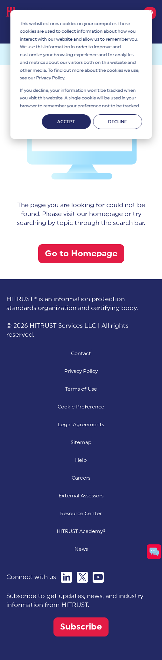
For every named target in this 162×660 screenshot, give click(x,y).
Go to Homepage (81, 253)
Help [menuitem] (81, 460)
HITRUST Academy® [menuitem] (81, 531)
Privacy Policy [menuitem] (81, 371)
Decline (117, 121)
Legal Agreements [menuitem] (81, 424)
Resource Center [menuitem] (81, 513)
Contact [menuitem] (81, 353)
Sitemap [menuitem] (81, 442)
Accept (66, 121)
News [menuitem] (81, 549)
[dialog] (81, 74)
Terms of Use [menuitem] (81, 389)
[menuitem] (81, 407)
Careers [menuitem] (81, 478)
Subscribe (81, 627)
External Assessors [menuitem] (81, 495)
